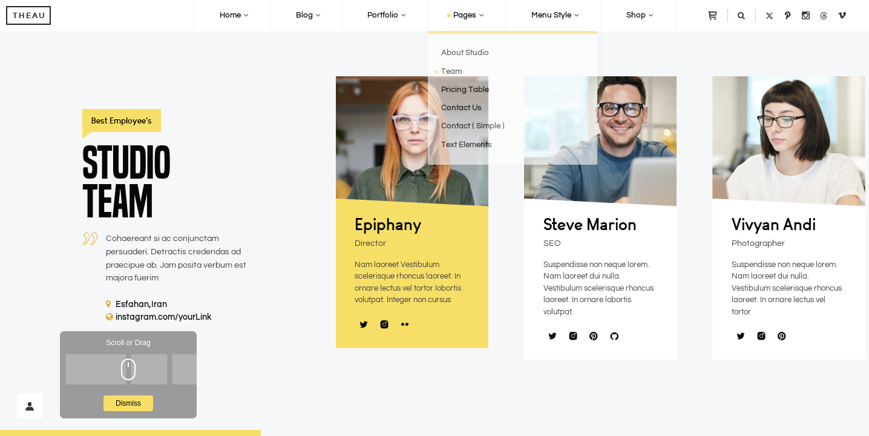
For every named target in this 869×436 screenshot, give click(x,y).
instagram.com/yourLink (159, 317)
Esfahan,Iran (137, 304)
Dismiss (128, 403)
